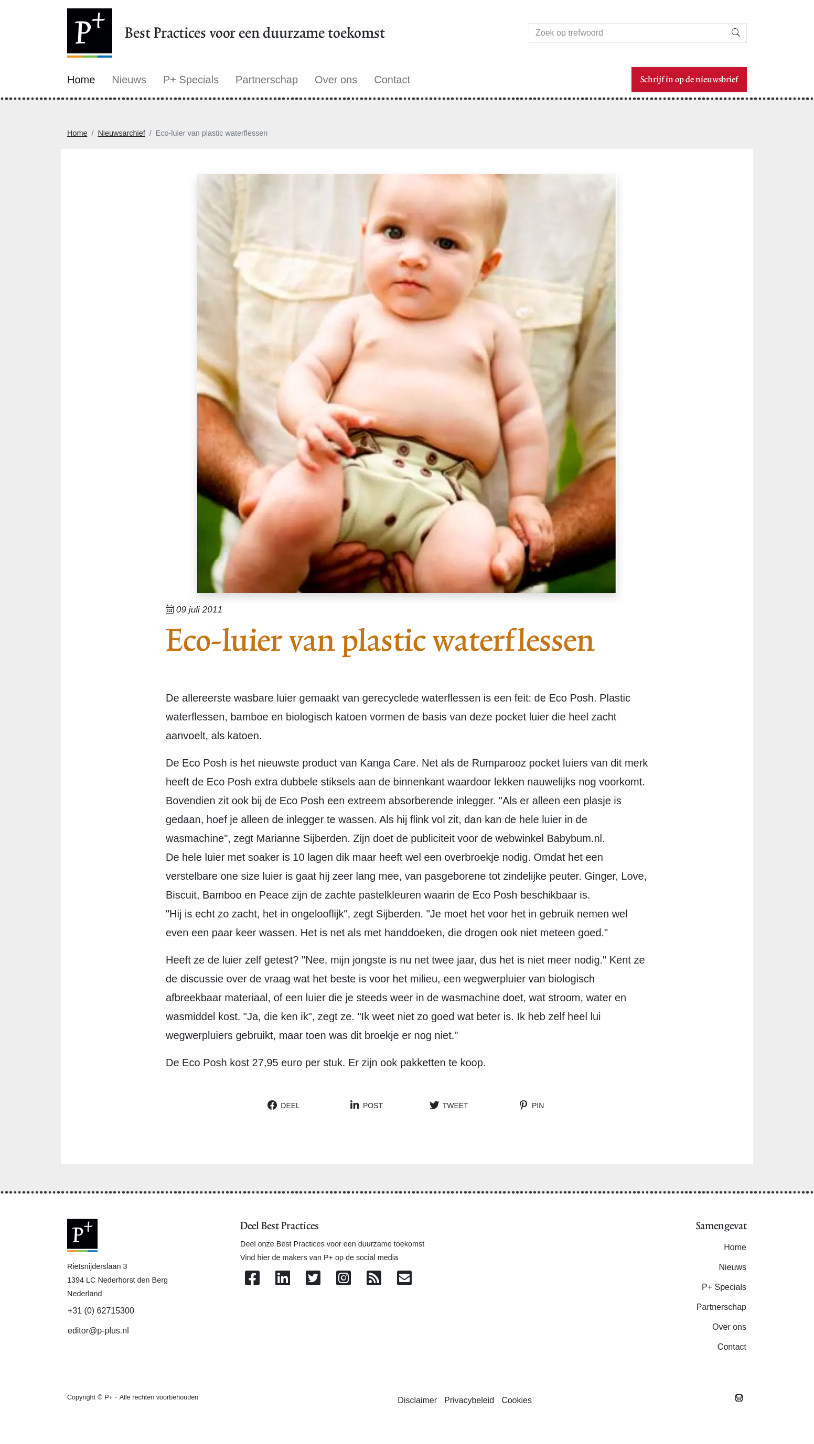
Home (77, 133)
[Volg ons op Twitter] (313, 1279)
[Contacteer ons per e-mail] (404, 1279)
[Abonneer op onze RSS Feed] (374, 1279)
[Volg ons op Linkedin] (283, 1279)
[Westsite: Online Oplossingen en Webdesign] (739, 1397)
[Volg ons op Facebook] (252, 1279)
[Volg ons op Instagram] (343, 1279)
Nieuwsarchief (121, 133)
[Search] (627, 33)
